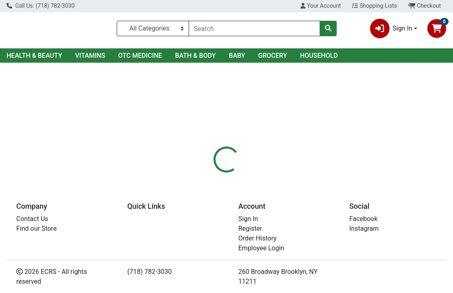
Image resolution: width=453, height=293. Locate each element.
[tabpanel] (321, 220)
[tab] (210, 177)
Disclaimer (247, 177)
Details (211, 177)
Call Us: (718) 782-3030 (40, 5)
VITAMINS (90, 55)
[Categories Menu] (153, 28)
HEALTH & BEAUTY (34, 55)
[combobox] (254, 28)
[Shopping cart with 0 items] (436, 28)
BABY (237, 55)
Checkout (424, 5)
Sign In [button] (391, 28)
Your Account (321, 5)
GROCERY (272, 55)
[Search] (254, 28)
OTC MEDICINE (140, 55)
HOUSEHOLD (319, 55)
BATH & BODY (195, 55)
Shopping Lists (374, 5)
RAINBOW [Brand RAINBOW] (283, 226)
